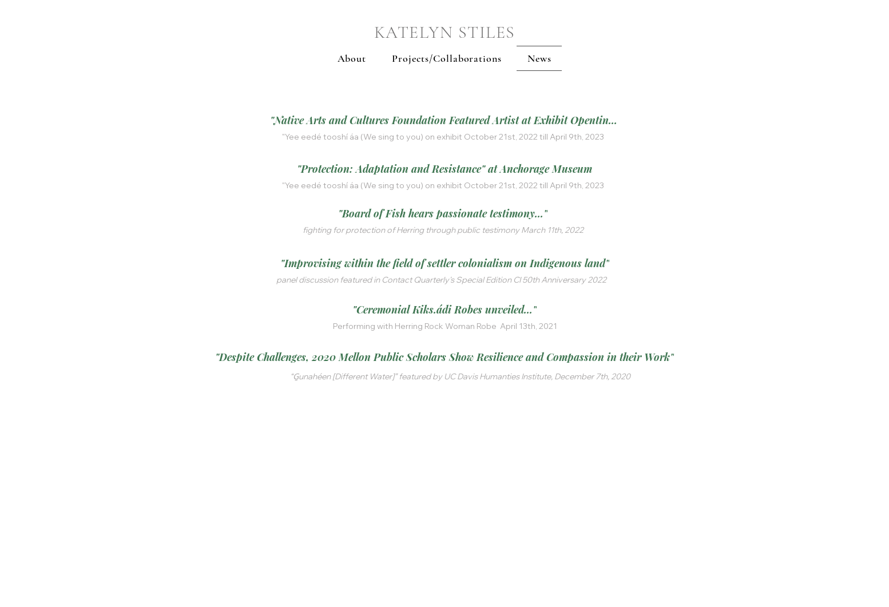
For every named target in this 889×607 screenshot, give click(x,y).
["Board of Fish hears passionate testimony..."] (442, 213)
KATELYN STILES (444, 32)
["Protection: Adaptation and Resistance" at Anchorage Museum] (444, 168)
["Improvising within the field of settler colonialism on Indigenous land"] (444, 263)
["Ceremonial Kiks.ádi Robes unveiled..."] (444, 309)
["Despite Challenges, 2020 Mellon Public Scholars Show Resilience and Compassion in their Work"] (444, 357)
